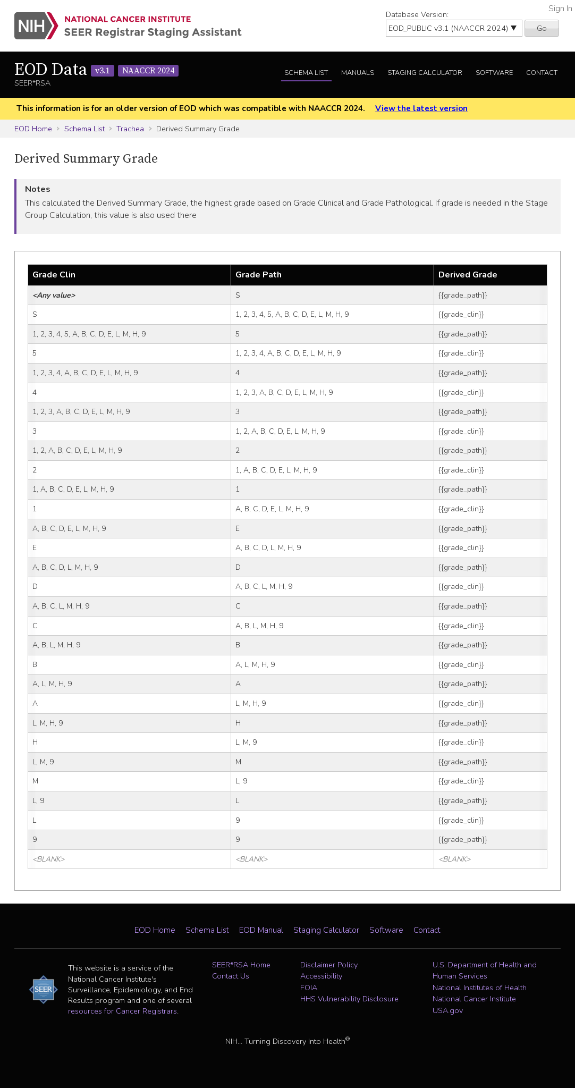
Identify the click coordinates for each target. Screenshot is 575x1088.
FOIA (308, 987)
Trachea (130, 128)
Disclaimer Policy (329, 964)
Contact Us (230, 976)
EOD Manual (261, 930)
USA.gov (448, 1010)
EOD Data (96, 70)
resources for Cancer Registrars (122, 1011)
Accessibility (321, 976)
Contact (541, 73)
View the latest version (421, 108)
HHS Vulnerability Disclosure (349, 998)
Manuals (357, 73)
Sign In (560, 8)
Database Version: (417, 14)
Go (542, 28)
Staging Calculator (424, 73)
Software (494, 73)
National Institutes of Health (480, 987)
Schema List (306, 73)
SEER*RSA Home (241, 964)
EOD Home (33, 128)
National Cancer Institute (474, 998)
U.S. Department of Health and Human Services (485, 970)
